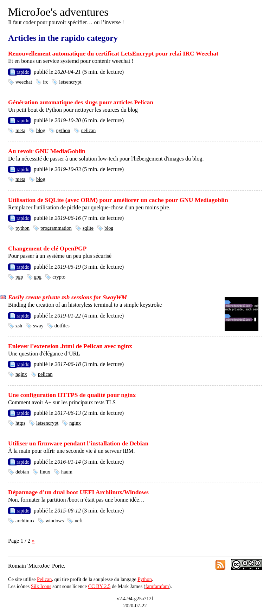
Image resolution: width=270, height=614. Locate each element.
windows (54, 520)
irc (45, 82)
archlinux (24, 520)
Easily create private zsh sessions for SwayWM (67, 297)
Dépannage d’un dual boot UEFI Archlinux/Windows (78, 492)
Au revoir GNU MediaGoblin (46, 151)
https (20, 423)
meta (20, 130)
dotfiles (62, 325)
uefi (78, 520)
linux (45, 472)
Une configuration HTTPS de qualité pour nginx (72, 394)
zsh (18, 325)
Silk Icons (41, 586)
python (63, 130)
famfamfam (157, 586)
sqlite (88, 228)
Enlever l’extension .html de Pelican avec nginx (70, 346)
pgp (19, 277)
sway (38, 325)
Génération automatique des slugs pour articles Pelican (80, 102)
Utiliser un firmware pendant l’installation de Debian (78, 443)
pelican (88, 130)
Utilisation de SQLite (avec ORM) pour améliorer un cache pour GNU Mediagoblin (118, 199)
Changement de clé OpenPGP (47, 248)
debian (22, 472)
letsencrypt (70, 82)
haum (66, 472)
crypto (58, 277)
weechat (23, 82)
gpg (38, 277)
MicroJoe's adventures (58, 12)
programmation (56, 228)
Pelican (44, 579)
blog (40, 130)
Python (144, 579)
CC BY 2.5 (99, 586)
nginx (21, 374)
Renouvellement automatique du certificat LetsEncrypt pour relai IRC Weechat (113, 53)
